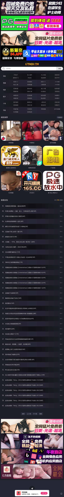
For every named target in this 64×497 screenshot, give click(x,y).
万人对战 (43, 75)
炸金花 (29, 78)
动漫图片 (57, 95)
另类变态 (57, 91)
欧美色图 (43, 95)
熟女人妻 (15, 84)
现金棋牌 (43, 78)
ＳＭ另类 (57, 84)
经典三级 (29, 91)
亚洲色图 (29, 95)
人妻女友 (43, 102)
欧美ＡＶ (43, 81)
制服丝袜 (15, 91)
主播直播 (43, 84)
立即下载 (44, 493)
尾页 (41, 414)
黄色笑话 (43, 105)
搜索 (59, 68)
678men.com (32, 64)
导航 (4, 110)
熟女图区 (43, 98)
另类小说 (29, 105)
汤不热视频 (57, 109)
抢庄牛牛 (57, 78)
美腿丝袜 (15, 98)
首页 (23, 414)
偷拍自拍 (29, 88)
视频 (4, 83)
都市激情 (15, 102)
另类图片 (57, 98)
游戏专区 (57, 75)
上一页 (29, 414)
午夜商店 (29, 109)
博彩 (4, 76)
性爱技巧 (57, 105)
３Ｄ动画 (57, 81)
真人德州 (29, 75)
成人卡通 (43, 88)
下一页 (35, 414)
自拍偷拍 (29, 81)
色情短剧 (29, 112)
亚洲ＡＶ (15, 81)
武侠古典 (57, 102)
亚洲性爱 (15, 88)
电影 (4, 90)
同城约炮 (15, 109)
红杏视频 (15, 112)
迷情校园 (15, 105)
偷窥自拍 (15, 95)
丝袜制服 (29, 84)
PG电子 (16, 75)
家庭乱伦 (29, 102)
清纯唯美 (29, 98)
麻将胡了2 (16, 78)
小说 (4, 103)
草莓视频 (43, 109)
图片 (4, 97)
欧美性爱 (57, 88)
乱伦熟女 (43, 91)
